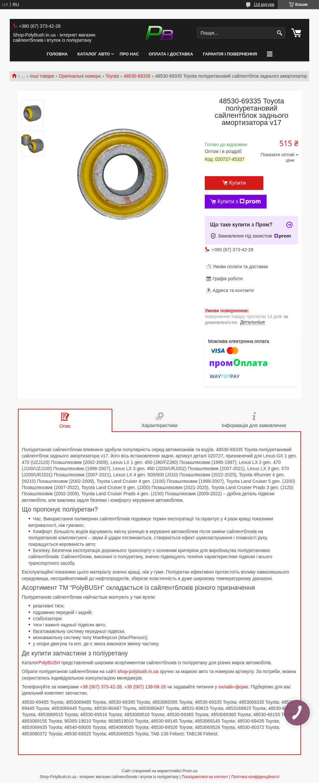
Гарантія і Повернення (230, 54)
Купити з (239, 202)
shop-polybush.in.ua (138, 671)
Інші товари (42, 76)
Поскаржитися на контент (205, 777)
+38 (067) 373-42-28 (101, 686)
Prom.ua (190, 771)
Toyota (112, 76)
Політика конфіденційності (255, 777)
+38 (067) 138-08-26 (145, 686)
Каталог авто (93, 54)
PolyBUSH (49, 662)
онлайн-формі (233, 686)
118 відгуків (264, 4)
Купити (237, 183)
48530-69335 (137, 76)
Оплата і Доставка (171, 54)
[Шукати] (279, 33)
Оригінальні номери (80, 76)
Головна (57, 54)
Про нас (129, 54)
